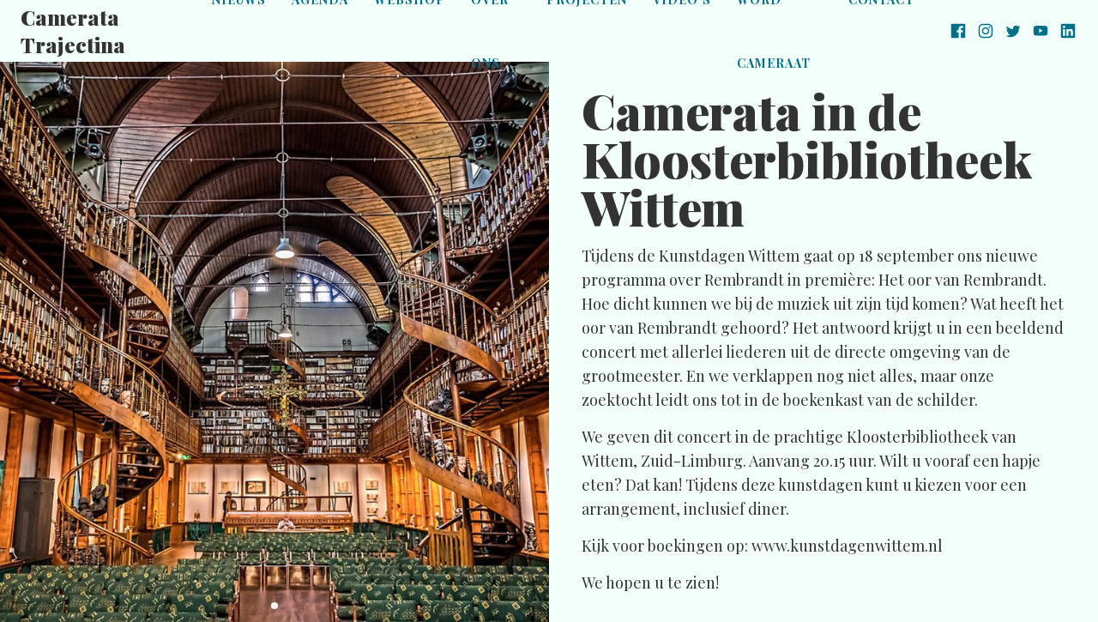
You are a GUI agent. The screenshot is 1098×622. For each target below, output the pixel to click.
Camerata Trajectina (73, 30)
